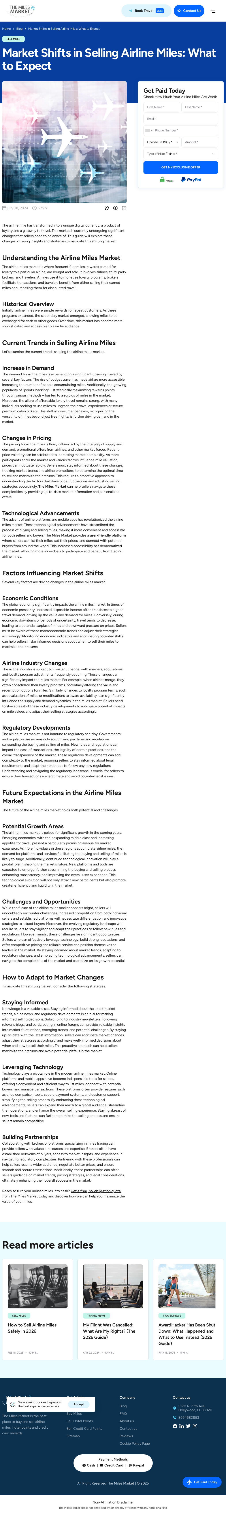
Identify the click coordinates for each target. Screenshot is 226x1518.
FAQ (123, 1414)
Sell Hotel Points (79, 1421)
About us (127, 1421)
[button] (213, 11)
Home (6, 29)
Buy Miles (74, 1414)
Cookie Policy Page (135, 1444)
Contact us (128, 1429)
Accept (78, 1404)
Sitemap (73, 1436)
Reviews (126, 1436)
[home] (21, 11)
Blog (123, 1406)
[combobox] (149, 130)
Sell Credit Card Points (84, 1429)
